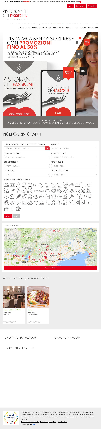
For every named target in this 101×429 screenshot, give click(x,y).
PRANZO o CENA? (58, 153)
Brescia (28, 28)
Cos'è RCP (19, 24)
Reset (16, 216)
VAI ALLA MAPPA (50, 268)
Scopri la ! (16, 1)
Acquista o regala (43, 24)
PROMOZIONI (9, 171)
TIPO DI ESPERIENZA (59, 171)
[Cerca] (47, 148)
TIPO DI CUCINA (57, 162)
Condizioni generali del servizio (30, 422)
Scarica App (80, 6)
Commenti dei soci (71, 24)
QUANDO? (55, 144)
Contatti (95, 24)
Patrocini (83, 28)
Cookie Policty (62, 422)
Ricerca (8, 216)
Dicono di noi (93, 28)
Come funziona (29, 24)
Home (12, 24)
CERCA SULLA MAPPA (12, 226)
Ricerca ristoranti (57, 24)
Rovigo (41, 28)
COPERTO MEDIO (11, 162)
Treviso (48, 28)
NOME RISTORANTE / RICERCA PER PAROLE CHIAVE (24, 144)
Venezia (61, 28)
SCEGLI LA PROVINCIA (13, 153)
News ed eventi (85, 24)
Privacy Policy (53, 422)
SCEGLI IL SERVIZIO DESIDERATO (17, 179)
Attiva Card (92, 6)
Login (70, 6)
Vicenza (75, 28)
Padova (34, 28)
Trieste (55, 28)
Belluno (21, 28)
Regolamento (44, 422)
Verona (68, 28)
